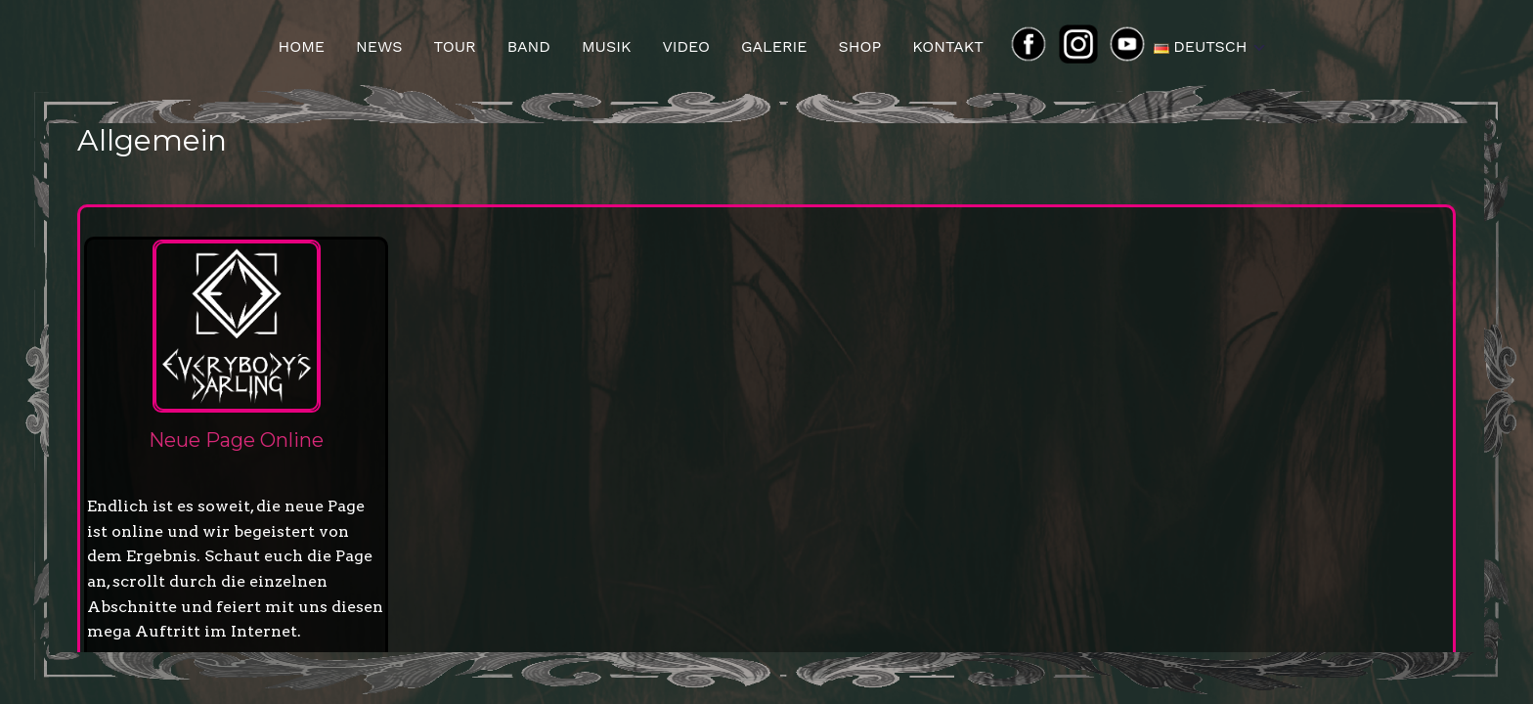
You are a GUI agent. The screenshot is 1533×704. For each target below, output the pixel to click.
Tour (455, 46)
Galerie (774, 46)
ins (1086, 46)
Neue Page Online (236, 440)
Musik (606, 46)
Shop (859, 46)
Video (686, 46)
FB (1034, 46)
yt (1132, 46)
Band (528, 46)
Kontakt (948, 46)
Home (301, 46)
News (379, 46)
